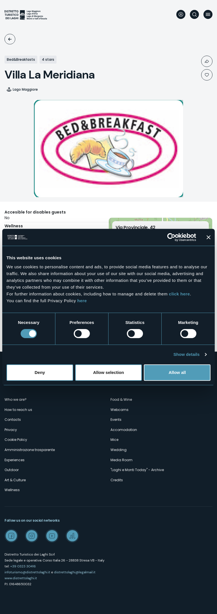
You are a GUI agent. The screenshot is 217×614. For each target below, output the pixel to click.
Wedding (118, 449)
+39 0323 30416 (23, 566)
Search (194, 14)
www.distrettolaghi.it (21, 578)
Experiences (15, 460)
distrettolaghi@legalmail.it (75, 572)
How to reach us (18, 409)
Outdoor (12, 469)
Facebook (11, 536)
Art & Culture (15, 480)
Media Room (121, 460)
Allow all (177, 372)
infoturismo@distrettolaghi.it (27, 572)
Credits (116, 480)
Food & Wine (121, 399)
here (82, 300)
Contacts (13, 419)
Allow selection (108, 372)
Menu (207, 14)
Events (115, 419)
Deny (39, 372)
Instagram (31, 536)
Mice (114, 439)
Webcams (119, 409)
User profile (180, 14)
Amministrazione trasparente (30, 449)
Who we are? (16, 399)
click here (179, 293)
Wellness (12, 489)
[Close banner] (209, 237)
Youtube (52, 536)
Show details (186, 354)
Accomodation (10, 39)
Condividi (206, 61)
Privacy (11, 429)
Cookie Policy (16, 439)
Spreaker (72, 536)
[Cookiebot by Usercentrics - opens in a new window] (171, 237)
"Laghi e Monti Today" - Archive (137, 469)
